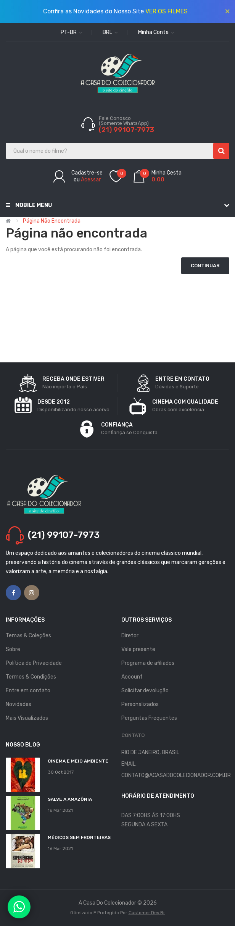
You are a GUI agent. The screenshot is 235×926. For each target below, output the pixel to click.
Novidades (18, 704)
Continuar (205, 265)
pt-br (71, 32)
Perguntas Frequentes (149, 718)
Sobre (13, 649)
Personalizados (140, 704)
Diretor (129, 635)
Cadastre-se (87, 173)
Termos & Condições (31, 677)
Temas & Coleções (28, 635)
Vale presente (138, 649)
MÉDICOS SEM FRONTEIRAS (79, 837)
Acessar (91, 179)
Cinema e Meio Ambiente (78, 761)
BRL (110, 32)
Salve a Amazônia (70, 799)
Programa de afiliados (147, 663)
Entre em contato (28, 690)
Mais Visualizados (27, 718)
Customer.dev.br (147, 912)
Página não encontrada (51, 221)
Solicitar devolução (145, 690)
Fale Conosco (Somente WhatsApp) (124, 121)
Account (132, 677)
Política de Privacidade (34, 663)
